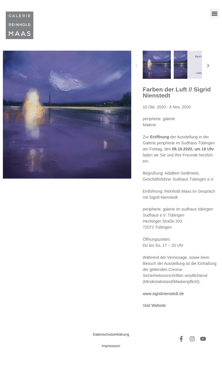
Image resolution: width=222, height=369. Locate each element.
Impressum (111, 346)
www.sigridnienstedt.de (163, 293)
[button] (214, 13)
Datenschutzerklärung (111, 334)
